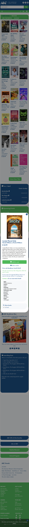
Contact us (5, 278)
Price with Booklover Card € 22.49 (11, 268)
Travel (7, 307)
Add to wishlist (14, 265)
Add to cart (14, 262)
